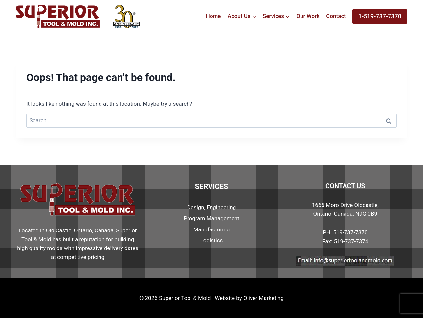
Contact (336, 16)
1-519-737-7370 (379, 16)
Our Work (308, 16)
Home (213, 16)
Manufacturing (211, 229)
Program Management (211, 218)
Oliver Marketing (263, 298)
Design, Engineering (211, 207)
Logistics (211, 240)
